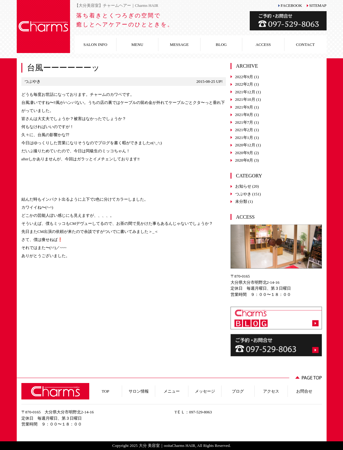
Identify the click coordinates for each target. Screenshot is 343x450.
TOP (105, 391)
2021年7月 (244, 122)
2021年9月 (244, 107)
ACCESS (263, 44)
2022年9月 (244, 76)
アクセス (271, 391)
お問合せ (304, 391)
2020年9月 (244, 152)
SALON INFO (95, 44)
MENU (137, 44)
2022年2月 (244, 84)
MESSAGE (179, 44)
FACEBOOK (291, 5)
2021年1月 (244, 137)
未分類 (241, 201)
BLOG (221, 44)
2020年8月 (244, 160)
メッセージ (205, 391)
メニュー (172, 391)
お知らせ (243, 186)
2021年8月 (244, 114)
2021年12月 (245, 92)
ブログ (238, 391)
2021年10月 (245, 99)
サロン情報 (139, 391)
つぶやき (243, 194)
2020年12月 (245, 145)
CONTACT (305, 44)
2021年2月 (244, 129)
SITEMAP (318, 5)
